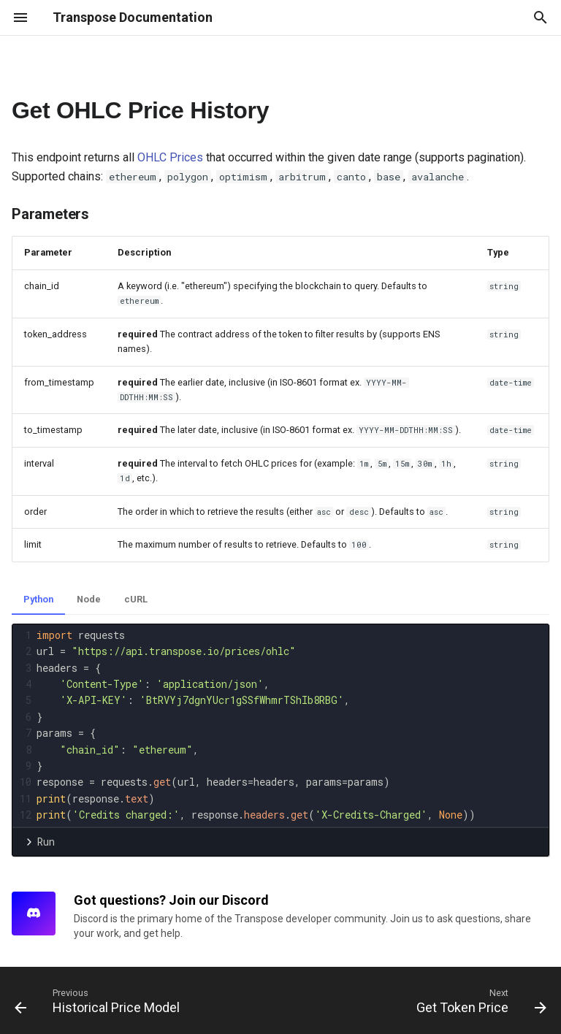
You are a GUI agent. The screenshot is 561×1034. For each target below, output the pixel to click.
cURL (136, 599)
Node (89, 599)
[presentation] (291, 725)
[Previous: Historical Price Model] (99, 1000)
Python (38, 599)
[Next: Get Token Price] (479, 1000)
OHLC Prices (170, 157)
